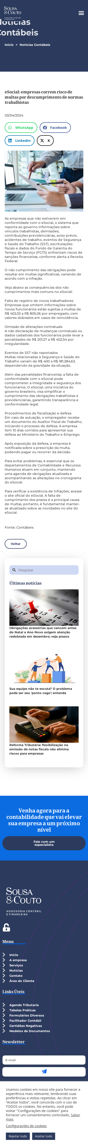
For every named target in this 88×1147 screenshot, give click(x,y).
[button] (81, 13)
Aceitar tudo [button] (43, 1136)
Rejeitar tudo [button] (18, 1136)
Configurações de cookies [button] (26, 1126)
